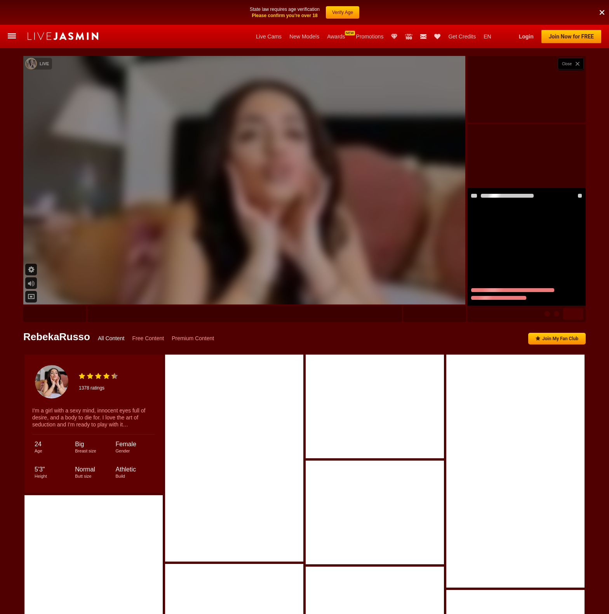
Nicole (74, 602)
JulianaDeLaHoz (568, 602)
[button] (602, 3)
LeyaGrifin (458, 602)
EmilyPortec (421, 602)
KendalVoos (242, 602)
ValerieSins (313, 602)
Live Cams (269, 36)
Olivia (126, 602)
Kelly (100, 602)
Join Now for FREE (571, 36)
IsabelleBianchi (161, 602)
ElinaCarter (349, 602)
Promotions (370, 36)
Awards (336, 36)
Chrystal (530, 602)
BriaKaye (278, 602)
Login (526, 36)
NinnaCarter (495, 602)
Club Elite (394, 36)
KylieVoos (385, 602)
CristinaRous (203, 602)
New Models (304, 36)
